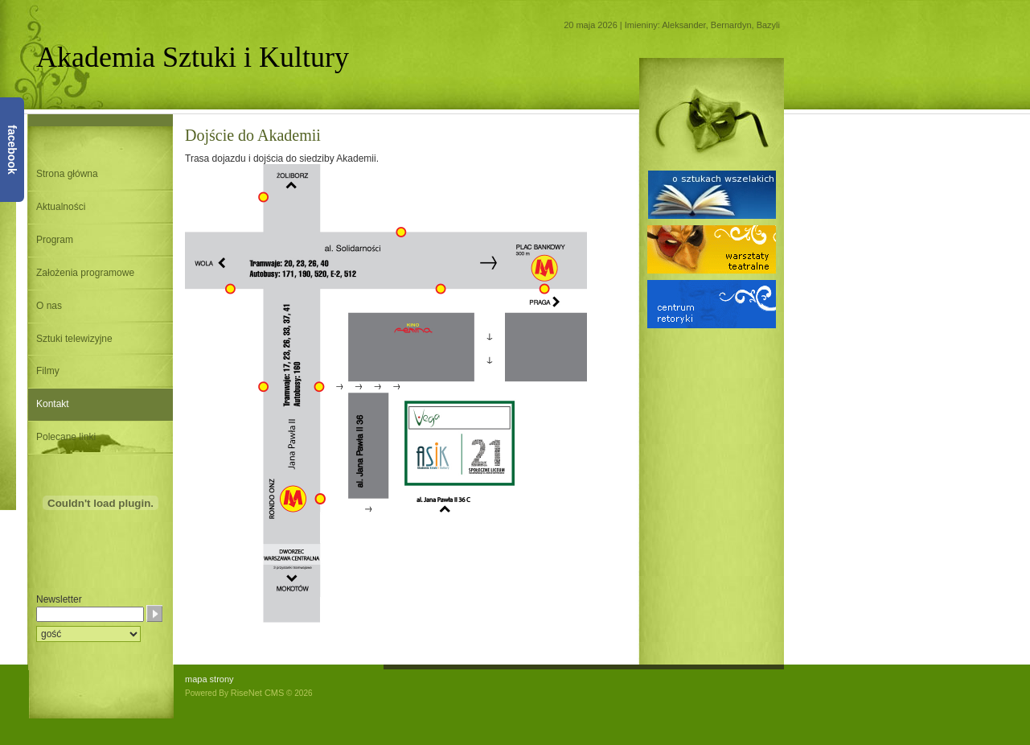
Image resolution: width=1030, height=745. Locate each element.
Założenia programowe (85, 272)
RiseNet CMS (258, 693)
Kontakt (52, 404)
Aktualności (60, 206)
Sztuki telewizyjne (74, 338)
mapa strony (209, 679)
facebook (12, 149)
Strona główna (67, 173)
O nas (49, 305)
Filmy (48, 371)
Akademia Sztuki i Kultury (192, 57)
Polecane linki (66, 436)
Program (54, 239)
